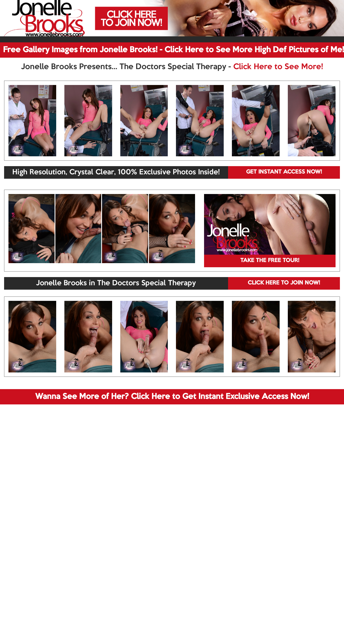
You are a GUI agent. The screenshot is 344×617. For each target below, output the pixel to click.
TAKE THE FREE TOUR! (269, 260)
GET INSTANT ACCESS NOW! (284, 172)
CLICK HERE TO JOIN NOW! (284, 283)
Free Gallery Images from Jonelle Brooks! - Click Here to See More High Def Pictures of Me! (173, 50)
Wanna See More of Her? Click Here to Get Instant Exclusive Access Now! (172, 396)
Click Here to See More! (278, 66)
